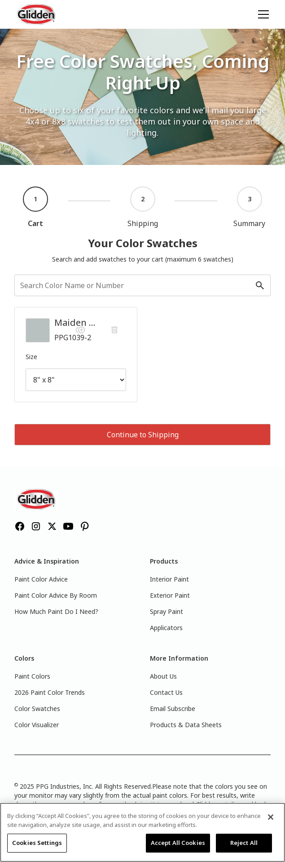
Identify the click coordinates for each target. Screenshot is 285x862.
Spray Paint (166, 611)
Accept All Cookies (178, 843)
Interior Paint (169, 579)
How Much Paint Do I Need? (56, 611)
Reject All (244, 843)
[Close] (271, 817)
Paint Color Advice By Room (55, 595)
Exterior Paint (170, 595)
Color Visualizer (36, 724)
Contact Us (166, 692)
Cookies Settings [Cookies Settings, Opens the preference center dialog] (37, 843)
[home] (36, 14)
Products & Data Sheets (186, 724)
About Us (163, 676)
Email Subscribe (172, 708)
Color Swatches (37, 708)
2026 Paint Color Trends (49, 692)
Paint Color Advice (41, 579)
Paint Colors (32, 676)
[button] (262, 14)
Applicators (166, 627)
